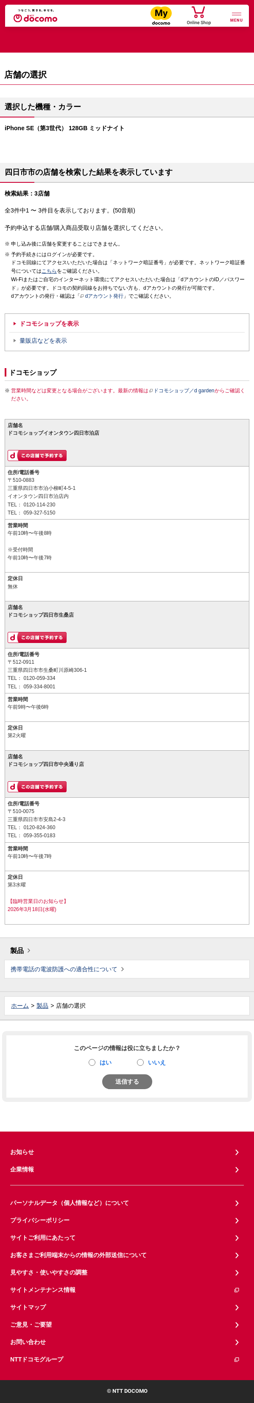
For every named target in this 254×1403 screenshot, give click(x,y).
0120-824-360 (39, 827)
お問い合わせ (28, 1342)
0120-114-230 (39, 505)
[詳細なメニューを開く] (236, 16)
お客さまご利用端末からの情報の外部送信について (78, 1255)
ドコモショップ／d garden (181, 391)
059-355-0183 (39, 835)
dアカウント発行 (102, 296)
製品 (17, 950)
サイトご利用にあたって (42, 1237)
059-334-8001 (39, 687)
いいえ (157, 1062)
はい (106, 1062)
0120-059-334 (39, 678)
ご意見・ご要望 (31, 1324)
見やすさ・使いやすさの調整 (48, 1272)
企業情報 (22, 1169)
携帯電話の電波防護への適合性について (64, 969)
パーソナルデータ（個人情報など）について (69, 1202)
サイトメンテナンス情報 (125, 1290)
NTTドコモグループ (125, 1359)
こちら (49, 271)
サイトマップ (28, 1307)
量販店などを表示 (43, 340)
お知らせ (22, 1152)
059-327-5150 (39, 513)
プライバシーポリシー (40, 1220)
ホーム (20, 1005)
